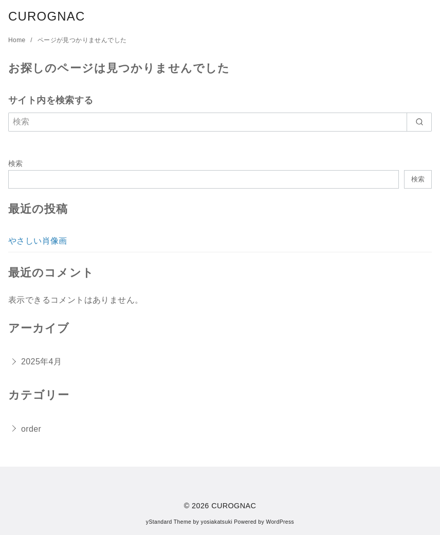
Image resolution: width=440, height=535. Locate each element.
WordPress (280, 522)
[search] (419, 122)
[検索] (220, 122)
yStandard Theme (168, 522)
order (31, 429)
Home (17, 40)
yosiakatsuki (216, 522)
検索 (15, 163)
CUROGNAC (46, 16)
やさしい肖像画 (37, 240)
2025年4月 (41, 361)
